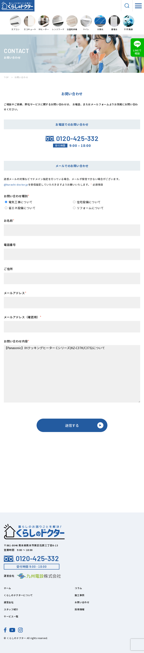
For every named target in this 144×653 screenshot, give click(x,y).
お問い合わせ (82, 602)
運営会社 (9, 602)
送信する (84, 425)
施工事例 (79, 595)
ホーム (7, 588)
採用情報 (79, 609)
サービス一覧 (11, 616)
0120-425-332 (31, 558)
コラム (78, 588)
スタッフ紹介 (11, 609)
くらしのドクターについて (18, 595)
